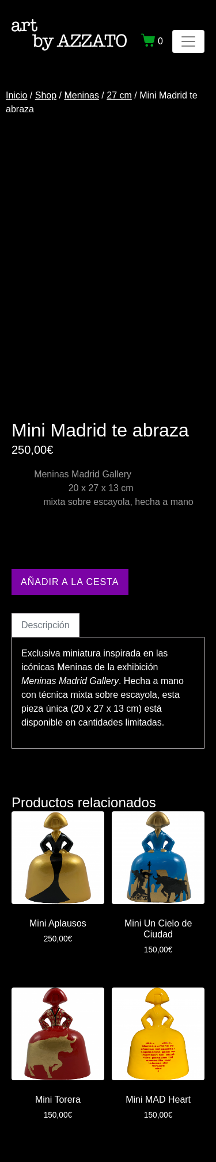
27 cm (119, 95)
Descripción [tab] (45, 625)
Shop (45, 95)
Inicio (16, 95)
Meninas (81, 95)
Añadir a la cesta (70, 582)
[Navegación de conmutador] (188, 41)
